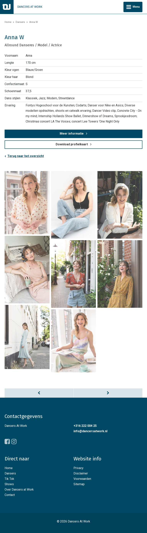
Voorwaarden (82, 479)
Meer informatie (72, 133)
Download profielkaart (72, 144)
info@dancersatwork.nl (90, 431)
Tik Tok (9, 479)
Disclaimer (81, 473)
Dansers (20, 22)
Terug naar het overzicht (25, 156)
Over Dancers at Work (19, 489)
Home (8, 22)
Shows (9, 484)
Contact (10, 495)
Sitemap (79, 484)
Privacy (78, 468)
